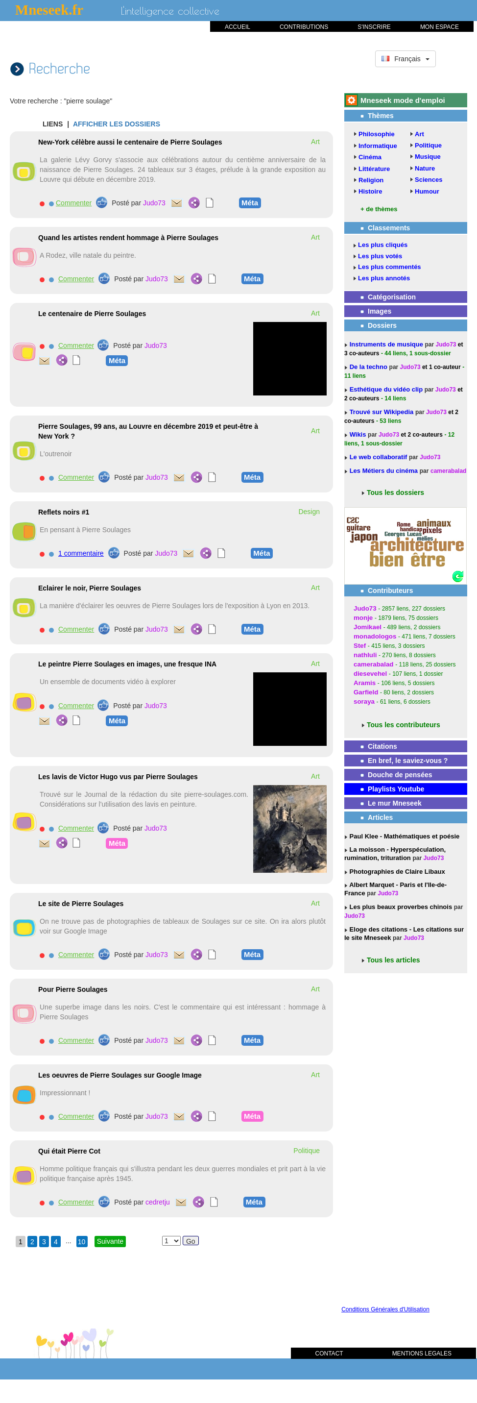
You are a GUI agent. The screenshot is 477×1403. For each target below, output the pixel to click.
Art (419, 134)
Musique (428, 156)
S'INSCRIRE (374, 27)
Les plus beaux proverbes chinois (400, 907)
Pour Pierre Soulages (73, 989)
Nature (425, 168)
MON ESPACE (439, 27)
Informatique (377, 145)
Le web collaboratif (378, 457)
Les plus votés (380, 256)
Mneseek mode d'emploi (402, 100)
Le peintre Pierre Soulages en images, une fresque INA (127, 664)
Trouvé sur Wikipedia (382, 412)
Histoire (370, 191)
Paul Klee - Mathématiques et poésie (403, 836)
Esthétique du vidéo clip (387, 389)
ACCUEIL (237, 27)
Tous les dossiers (395, 492)
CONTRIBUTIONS (304, 27)
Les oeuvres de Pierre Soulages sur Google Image (120, 1075)
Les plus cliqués (382, 244)
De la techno (369, 366)
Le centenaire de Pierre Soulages (92, 314)
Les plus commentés (389, 267)
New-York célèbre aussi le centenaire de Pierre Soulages (130, 142)
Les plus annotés (384, 278)
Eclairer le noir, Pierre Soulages (89, 588)
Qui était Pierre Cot (69, 1151)
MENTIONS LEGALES (422, 1353)
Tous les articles (393, 960)
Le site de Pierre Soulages (80, 904)
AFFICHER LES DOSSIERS (116, 124)
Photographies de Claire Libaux (396, 871)
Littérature (374, 168)
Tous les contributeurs (403, 725)
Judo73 (154, 203)
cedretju (157, 1202)
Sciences (428, 179)
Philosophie (376, 134)
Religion (370, 180)
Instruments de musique (387, 344)
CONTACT (329, 1353)
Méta (249, 202)
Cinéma (370, 157)
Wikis (359, 434)
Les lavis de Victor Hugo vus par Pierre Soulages (118, 777)
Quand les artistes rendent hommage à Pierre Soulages (128, 238)
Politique (428, 145)
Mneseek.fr (49, 10)
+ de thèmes (379, 209)
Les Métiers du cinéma (384, 470)
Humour (427, 191)
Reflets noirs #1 (63, 512)
